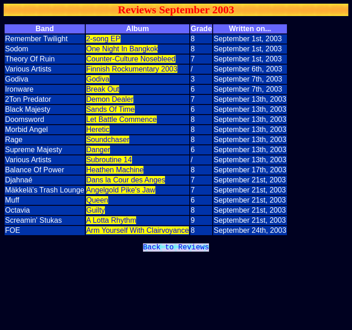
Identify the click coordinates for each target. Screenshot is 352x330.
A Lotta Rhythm (111, 220)
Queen (97, 200)
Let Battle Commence (121, 119)
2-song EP (103, 39)
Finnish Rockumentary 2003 (131, 69)
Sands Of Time (110, 109)
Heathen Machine (114, 170)
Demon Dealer (109, 99)
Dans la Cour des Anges (125, 180)
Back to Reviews (176, 248)
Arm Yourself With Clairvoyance (137, 230)
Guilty (95, 210)
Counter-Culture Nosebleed (131, 59)
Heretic (98, 129)
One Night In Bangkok (122, 49)
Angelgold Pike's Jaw (120, 190)
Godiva (98, 79)
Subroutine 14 (109, 160)
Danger (98, 150)
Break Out (102, 89)
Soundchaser (107, 139)
